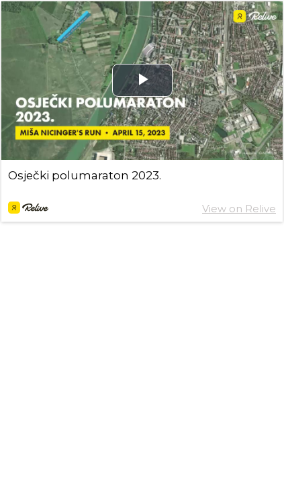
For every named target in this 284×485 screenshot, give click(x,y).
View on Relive (239, 209)
